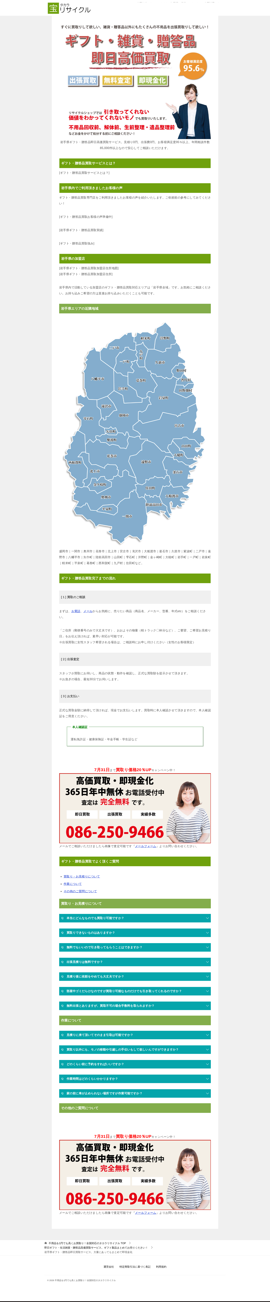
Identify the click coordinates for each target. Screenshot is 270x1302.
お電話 (75, 611)
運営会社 (109, 1266)
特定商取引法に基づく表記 (135, 1266)
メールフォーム (145, 846)
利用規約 (161, 1266)
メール (87, 611)
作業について (73, 883)
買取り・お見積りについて (82, 876)
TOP (87, 1243)
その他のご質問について (80, 891)
